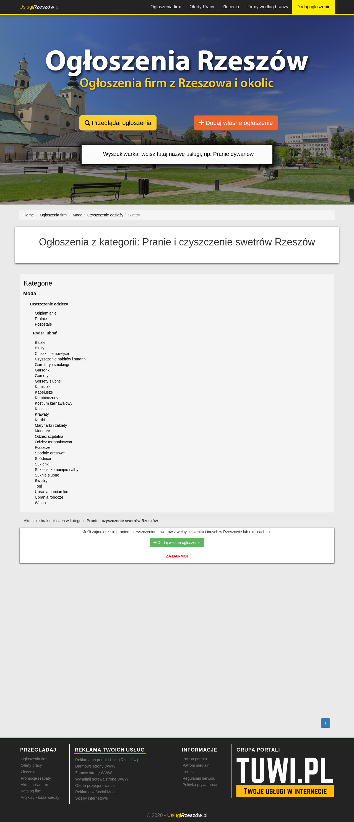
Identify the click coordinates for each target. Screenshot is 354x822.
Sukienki (42, 464)
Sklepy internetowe (91, 798)
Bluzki (40, 342)
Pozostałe (43, 324)
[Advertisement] (177, 591)
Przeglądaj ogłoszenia (118, 122)
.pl (39, 7)
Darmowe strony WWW (95, 766)
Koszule (42, 409)
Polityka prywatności (200, 784)
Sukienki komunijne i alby (56, 469)
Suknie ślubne (47, 475)
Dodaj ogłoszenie (313, 6)
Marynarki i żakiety (51, 425)
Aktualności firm (34, 784)
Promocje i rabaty (36, 778)
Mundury (42, 431)
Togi (38, 486)
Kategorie (38, 283)
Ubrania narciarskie (51, 491)
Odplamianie (46, 313)
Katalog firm (31, 791)
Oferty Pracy (201, 6)
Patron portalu (195, 759)
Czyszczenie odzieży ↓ (50, 304)
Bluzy (39, 348)
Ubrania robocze (49, 497)
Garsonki (42, 370)
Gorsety (41, 375)
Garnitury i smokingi (52, 364)
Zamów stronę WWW (93, 773)
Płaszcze (42, 447)
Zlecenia (230, 6)
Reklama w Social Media (96, 792)
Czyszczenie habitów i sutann (60, 359)
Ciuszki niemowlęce (52, 353)
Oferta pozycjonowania (94, 785)
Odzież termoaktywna (53, 442)
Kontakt (189, 772)
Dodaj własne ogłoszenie (236, 122)
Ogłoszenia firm (165, 6)
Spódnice (43, 458)
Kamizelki (43, 386)
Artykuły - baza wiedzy (40, 797)
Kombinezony (46, 398)
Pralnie (41, 318)
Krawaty (42, 414)
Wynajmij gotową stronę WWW (101, 779)
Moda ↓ (31, 293)
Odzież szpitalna (49, 436)
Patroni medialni (196, 765)
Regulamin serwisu (199, 778)
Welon (40, 503)
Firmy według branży (268, 6)
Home (29, 215)
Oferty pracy (31, 765)
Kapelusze (44, 392)
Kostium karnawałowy (53, 403)
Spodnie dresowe (50, 453)
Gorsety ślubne (48, 381)
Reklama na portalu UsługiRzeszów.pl (107, 760)
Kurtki (40, 420)
